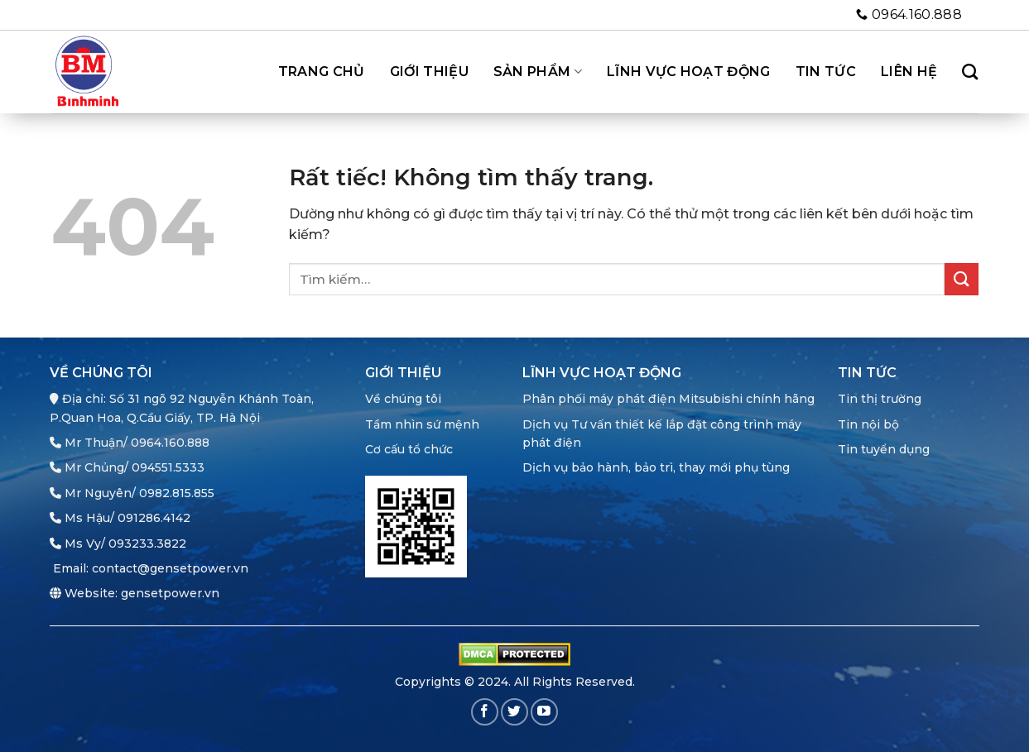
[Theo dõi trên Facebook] (484, 712)
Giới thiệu (429, 71)
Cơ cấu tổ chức (409, 449)
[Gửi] (961, 279)
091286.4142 (154, 517)
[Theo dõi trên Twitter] (514, 712)
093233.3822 (147, 543)
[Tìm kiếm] (970, 71)
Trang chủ (321, 71)
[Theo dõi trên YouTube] (544, 712)
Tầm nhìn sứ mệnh (422, 424)
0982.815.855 (176, 493)
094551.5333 (168, 467)
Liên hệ (909, 71)
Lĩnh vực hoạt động (689, 71)
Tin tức (826, 71)
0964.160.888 (170, 442)
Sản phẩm (537, 72)
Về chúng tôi (403, 398)
